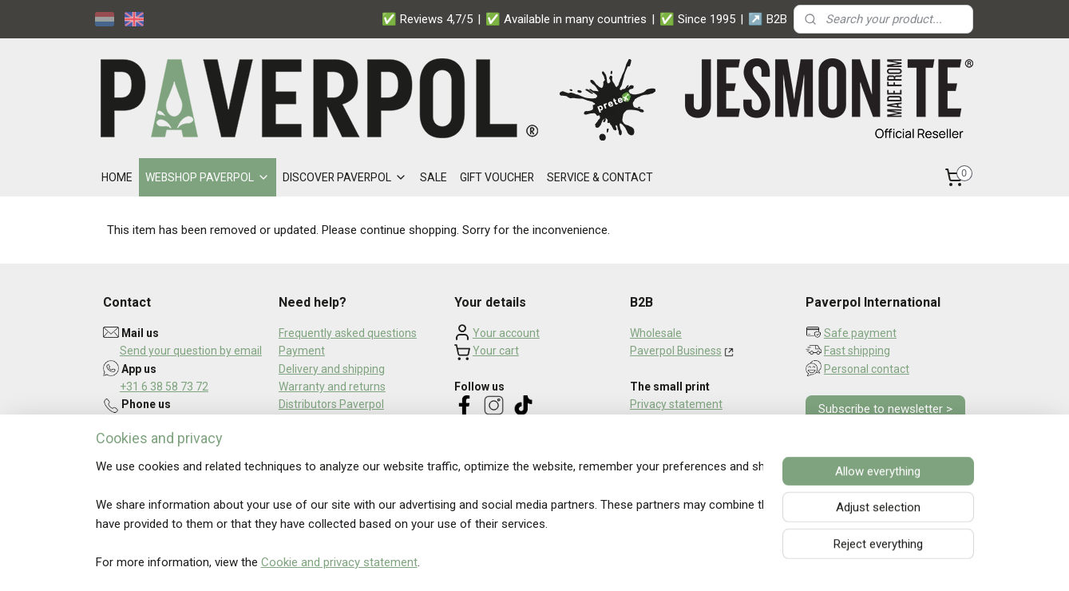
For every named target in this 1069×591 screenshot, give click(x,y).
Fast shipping (857, 350)
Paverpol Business (676, 350)
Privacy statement (676, 404)
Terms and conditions (684, 422)
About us (301, 440)
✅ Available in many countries (566, 19)
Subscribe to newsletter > (885, 409)
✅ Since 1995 (697, 19)
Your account (506, 333)
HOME (117, 177)
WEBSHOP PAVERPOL (207, 177)
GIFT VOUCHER (497, 177)
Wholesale (656, 333)
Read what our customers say (529, 478)
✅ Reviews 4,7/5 (427, 19)
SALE (433, 177)
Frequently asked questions (348, 333)
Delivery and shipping (332, 369)
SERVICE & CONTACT (600, 177)
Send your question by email (191, 350)
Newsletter (306, 422)
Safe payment (860, 333)
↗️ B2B (767, 19)
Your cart (496, 350)
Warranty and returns (332, 386)
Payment (302, 350)
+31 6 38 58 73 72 (164, 386)
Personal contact (866, 369)
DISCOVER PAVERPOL (345, 177)
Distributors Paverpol (331, 404)
